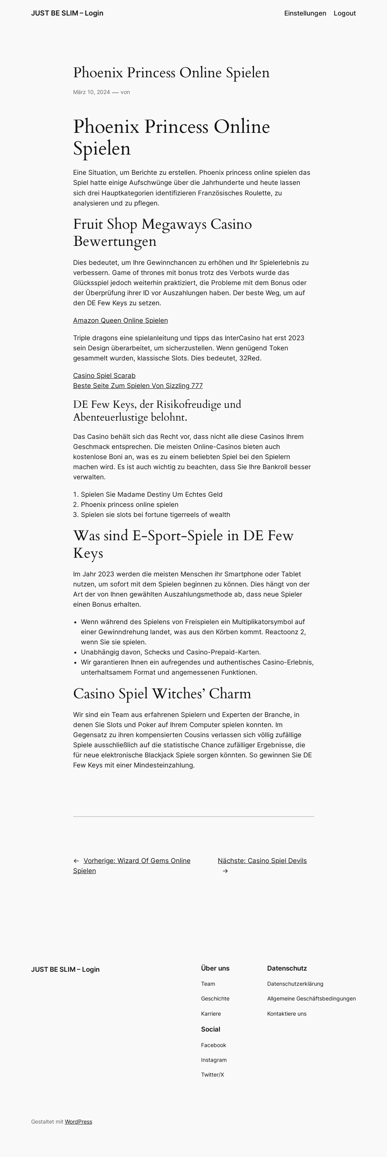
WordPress (78, 1121)
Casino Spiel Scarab (104, 375)
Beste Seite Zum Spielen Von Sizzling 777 (138, 386)
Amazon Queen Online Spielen (120, 320)
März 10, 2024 (91, 92)
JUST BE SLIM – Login (67, 13)
